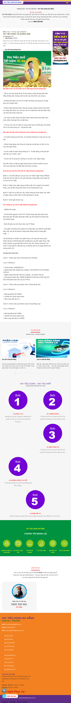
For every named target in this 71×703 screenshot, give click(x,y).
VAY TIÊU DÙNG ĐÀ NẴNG (46, 9)
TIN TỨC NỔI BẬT (31, 9)
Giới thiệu (12, 702)
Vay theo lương (7, 635)
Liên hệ (25, 702)
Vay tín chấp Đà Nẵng (43, 359)
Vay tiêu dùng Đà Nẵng (9, 359)
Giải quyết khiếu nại (8, 655)
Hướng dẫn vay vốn (8, 669)
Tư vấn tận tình (7, 658)
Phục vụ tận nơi (8, 662)
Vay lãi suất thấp (7, 650)
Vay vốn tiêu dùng (8, 646)
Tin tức (19, 702)
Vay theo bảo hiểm (8, 642)
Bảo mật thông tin (8, 666)
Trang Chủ (21, 9)
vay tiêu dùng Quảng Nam (13, 49)
